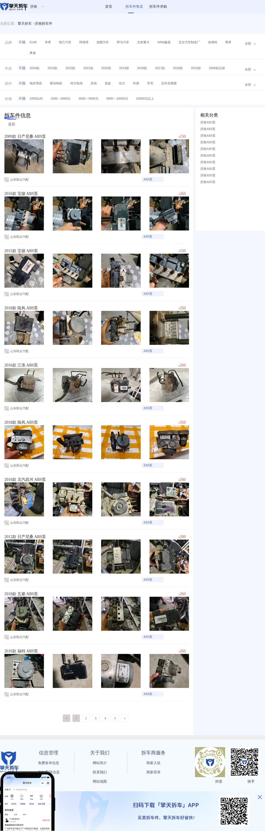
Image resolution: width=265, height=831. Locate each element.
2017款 (160, 68)
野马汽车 (123, 42)
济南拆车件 (43, 23)
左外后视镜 (169, 83)
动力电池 (76, 83)
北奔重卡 (143, 42)
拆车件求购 (158, 6)
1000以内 (36, 98)
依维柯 (212, 42)
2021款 (88, 68)
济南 (33, 6)
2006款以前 (217, 68)
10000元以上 (145, 98)
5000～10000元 (117, 98)
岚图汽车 (103, 42)
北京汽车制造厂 (189, 42)
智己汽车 (65, 42)
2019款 (124, 68)
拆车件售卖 (134, 6)
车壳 (150, 83)
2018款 (142, 68)
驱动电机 (56, 83)
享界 (48, 42)
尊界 (228, 42)
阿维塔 (84, 42)
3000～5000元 (88, 98)
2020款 (106, 68)
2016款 (178, 68)
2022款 (70, 68)
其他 (94, 83)
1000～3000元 (60, 98)
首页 (108, 6)
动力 (122, 83)
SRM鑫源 (163, 42)
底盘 (108, 83)
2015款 (196, 68)
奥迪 (33, 53)
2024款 (35, 68)
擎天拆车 (25, 23)
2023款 (52, 68)
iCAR (33, 42)
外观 (136, 83)
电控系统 (36, 83)
